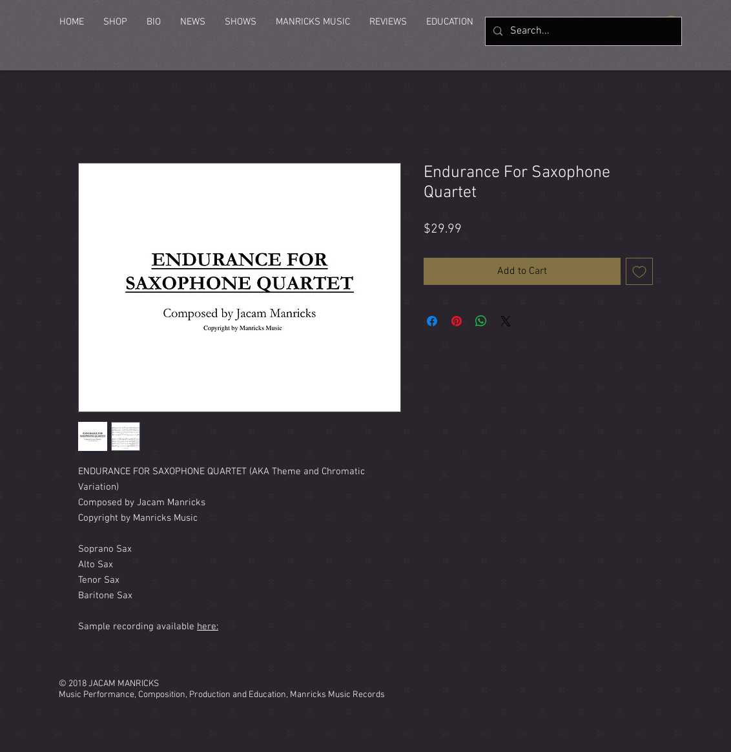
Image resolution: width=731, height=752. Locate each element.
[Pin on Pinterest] (456, 321)
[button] (115, 22)
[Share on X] (505, 321)
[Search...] (582, 31)
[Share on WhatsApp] (481, 321)
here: (207, 626)
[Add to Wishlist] (639, 271)
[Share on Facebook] (432, 321)
